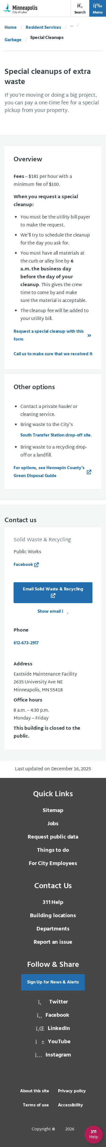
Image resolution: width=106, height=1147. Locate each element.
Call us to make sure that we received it (53, 354)
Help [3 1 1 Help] (53, 902)
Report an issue (53, 942)
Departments (53, 929)
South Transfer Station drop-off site (55, 435)
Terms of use (36, 1105)
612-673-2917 (26, 643)
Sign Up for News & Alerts (53, 982)
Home (10, 27)
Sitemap (53, 810)
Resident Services (43, 27)
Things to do (53, 850)
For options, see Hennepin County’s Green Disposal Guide (49, 472)
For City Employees (53, 863)
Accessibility (70, 1105)
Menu (98, 9)
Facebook (23, 564)
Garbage (13, 40)
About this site (34, 1091)
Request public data (53, 837)
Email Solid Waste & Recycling (53, 589)
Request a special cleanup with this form (48, 335)
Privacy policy (72, 1091)
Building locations (53, 915)
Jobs (53, 823)
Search (80, 9)
